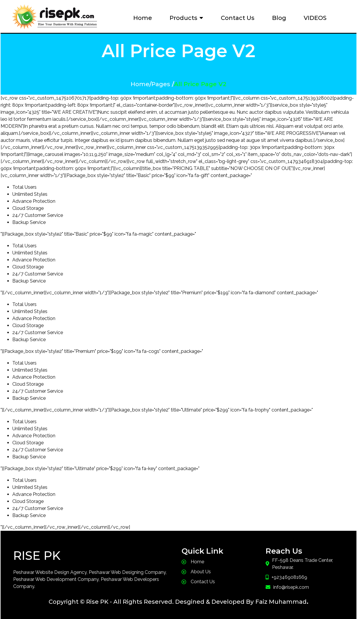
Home (140, 83)
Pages (160, 83)
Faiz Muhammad (281, 599)
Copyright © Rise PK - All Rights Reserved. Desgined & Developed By (151, 599)
